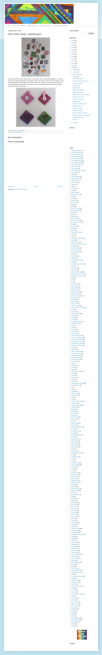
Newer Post (11, 186)
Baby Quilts (74, 192)
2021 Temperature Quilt (77, 170)
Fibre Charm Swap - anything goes (82, 115)
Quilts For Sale (32, 25)
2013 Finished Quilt (76, 154)
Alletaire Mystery (75, 176)
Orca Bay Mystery (75, 435)
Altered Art (74, 180)
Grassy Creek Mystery (77, 345)
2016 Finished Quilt (76, 158)
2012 (72, 61)
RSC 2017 (73, 510)
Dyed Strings (74, 286)
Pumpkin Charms (77, 106)
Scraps (73, 536)
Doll (72, 280)
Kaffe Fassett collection (77, 383)
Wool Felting (74, 622)
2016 (72, 52)
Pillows (73, 449)
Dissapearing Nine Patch (77, 276)
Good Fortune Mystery (77, 337)
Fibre (17, 132)
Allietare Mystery (75, 178)
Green (72, 347)
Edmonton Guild (75, 292)
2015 (72, 54)
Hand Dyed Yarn (75, 359)
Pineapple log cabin (76, 453)
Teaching (73, 584)
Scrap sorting (74, 530)
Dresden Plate (75, 284)
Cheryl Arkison (75, 242)
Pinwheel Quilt (75, 457)
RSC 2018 (73, 512)
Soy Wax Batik (75, 558)
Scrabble (73, 526)
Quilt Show (74, 478)
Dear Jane (73, 270)
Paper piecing (74, 443)
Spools (73, 564)
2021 (72, 40)
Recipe (73, 492)
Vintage (73, 612)
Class (72, 254)
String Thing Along (76, 572)
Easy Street (74, 289)
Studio (72, 574)
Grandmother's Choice (77, 341)
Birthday (73, 212)
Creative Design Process (77, 264)
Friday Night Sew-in (76, 321)
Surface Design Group (77, 576)
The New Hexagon (76, 586)
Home (8, 25)
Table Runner (74, 580)
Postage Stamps (75, 462)
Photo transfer (74, 447)
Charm (13, 132)
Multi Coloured (75, 417)
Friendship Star (75, 323)
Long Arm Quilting (75, 405)
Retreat (73, 500)
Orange (73, 433)
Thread (73, 588)
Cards (72, 236)
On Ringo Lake (75, 431)
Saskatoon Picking (77, 110)
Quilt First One (75, 474)
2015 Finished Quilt (76, 156)
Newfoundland (75, 423)
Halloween (74, 349)
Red (72, 496)
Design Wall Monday (76, 272)
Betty (72, 206)
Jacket (73, 379)
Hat (72, 363)
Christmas (73, 246)
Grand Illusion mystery (77, 339)
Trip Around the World (76, 594)
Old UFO (73, 429)
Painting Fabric (75, 439)
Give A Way (74, 333)
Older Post (60, 186)
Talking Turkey (75, 582)
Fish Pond (75, 119)
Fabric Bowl (74, 301)
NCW (72, 421)
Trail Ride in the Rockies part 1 (81, 81)
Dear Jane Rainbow (19, 25)
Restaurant (74, 498)
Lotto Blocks (74, 407)
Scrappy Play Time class (77, 534)
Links (72, 399)
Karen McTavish (75, 385)
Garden (73, 329)
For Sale (73, 319)
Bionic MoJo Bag (75, 210)
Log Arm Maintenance (77, 401)
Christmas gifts (75, 248)
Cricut (72, 266)
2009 (72, 68)
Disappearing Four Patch (77, 274)
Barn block (74, 200)
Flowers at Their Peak (78, 99)
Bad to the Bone (75, 194)
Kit (71, 387)
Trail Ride (73, 592)
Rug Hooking (74, 522)
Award (72, 190)
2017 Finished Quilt (76, 160)
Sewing (73, 540)
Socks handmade (75, 554)
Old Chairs (74, 425)
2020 (72, 42)
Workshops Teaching (60, 25)
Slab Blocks (74, 550)
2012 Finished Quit (76, 152)
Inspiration (73, 377)
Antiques (73, 184)
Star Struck (74, 568)
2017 (72, 49)
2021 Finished (74, 168)
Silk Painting (74, 548)
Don (72, 282)
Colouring (73, 258)
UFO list (73, 600)
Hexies (73, 367)
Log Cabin (73, 403)
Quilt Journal (74, 476)
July (74, 122)
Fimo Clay (73, 311)
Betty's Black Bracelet (78, 90)
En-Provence (74, 297)
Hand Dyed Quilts (75, 355)
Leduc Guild (74, 395)
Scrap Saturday (75, 528)
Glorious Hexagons (76, 335)
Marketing (73, 411)
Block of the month (76, 222)
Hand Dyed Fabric (76, 353)
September (76, 74)
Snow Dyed (74, 552)
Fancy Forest (74, 303)
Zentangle (73, 626)
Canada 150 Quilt (75, 232)
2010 (72, 65)
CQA (72, 262)
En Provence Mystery (76, 296)
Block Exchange (75, 220)
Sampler (73, 524)
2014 (72, 56)
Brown (72, 228)
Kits (72, 389)
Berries (73, 204)
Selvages (73, 538)
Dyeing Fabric (74, 288)
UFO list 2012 (74, 602)
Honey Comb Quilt (76, 371)
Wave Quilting (76, 101)
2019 (72, 45)
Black (72, 214)
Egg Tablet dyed (75, 293)
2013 (72, 58)
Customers (74, 268)
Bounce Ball (74, 226)
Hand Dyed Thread (76, 357)
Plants (72, 459)
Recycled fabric (75, 494)
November (76, 70)
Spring (73, 566)
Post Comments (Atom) (21, 189)
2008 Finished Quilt (76, 150)
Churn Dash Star (75, 252)
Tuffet (72, 596)
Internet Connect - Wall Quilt (80, 113)
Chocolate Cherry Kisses (77, 244)
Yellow (72, 624)
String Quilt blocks (76, 570)
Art (72, 186)
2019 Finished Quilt (76, 164)
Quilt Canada (74, 472)
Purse (72, 470)
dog (72, 278)
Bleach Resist (74, 218)
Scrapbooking (74, 532)
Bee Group (74, 202)
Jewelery (73, 381)
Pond (72, 461)
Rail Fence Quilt (75, 488)
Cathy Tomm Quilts (32, 9)
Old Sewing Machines (76, 427)
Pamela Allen (74, 441)
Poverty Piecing (75, 465)
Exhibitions (74, 299)
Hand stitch (74, 361)
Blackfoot (73, 216)
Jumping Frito (76, 85)
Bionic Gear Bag (75, 208)
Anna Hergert (74, 182)
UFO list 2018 (74, 606)
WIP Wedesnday (75, 618)
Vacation (73, 610)
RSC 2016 (73, 508)
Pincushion (74, 451)
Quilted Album (74, 480)
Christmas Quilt (75, 250)
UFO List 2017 (75, 604)
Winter (73, 616)
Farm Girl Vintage (75, 305)
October (75, 72)
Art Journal (74, 188)
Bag (72, 196)
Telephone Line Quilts (78, 117)
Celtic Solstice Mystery (77, 238)
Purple (73, 469)
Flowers (73, 317)
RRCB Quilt (74, 502)
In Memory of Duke (77, 78)
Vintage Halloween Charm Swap (81, 94)
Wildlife (73, 614)
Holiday (73, 369)
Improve (73, 375)
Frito (72, 325)
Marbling (73, 409)
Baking (73, 198)
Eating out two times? (78, 92)
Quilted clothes (75, 482)
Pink (72, 455)
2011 (72, 63)
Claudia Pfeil (74, 256)
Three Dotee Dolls (77, 108)
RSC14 (73, 520)
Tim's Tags (74, 590)
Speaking (73, 560)
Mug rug (73, 415)
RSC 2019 (73, 514)
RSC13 (73, 518)
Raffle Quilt (74, 486)
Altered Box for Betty (78, 97)
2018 (72, 47)
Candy (73, 234)
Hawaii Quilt (74, 365)
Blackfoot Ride (76, 88)
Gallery (73, 327)
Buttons (73, 230)
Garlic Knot (74, 331)
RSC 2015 (73, 506)
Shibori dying (74, 542)
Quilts (72, 484)
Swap (20, 132)
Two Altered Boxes (77, 83)
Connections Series (76, 260)
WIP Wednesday (75, 620)
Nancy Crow (74, 419)
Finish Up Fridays (75, 313)
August (75, 76)
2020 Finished (74, 166)
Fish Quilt (73, 315)
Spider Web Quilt (75, 562)
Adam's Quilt (74, 172)
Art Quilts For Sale (45, 25)
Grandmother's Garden (77, 343)
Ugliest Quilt (74, 608)
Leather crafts (74, 393)
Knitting (73, 391)
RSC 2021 (73, 516)
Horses (73, 373)
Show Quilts (74, 546)
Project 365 (74, 466)
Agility (72, 174)
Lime (72, 397)
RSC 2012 (73, 504)
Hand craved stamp (76, 351)
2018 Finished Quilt (76, 162)
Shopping (73, 544)
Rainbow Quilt (74, 490)
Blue (72, 224)
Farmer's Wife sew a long (77, 307)
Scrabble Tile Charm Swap (80, 104)
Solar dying (74, 556)
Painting (73, 437)
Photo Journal (74, 445)
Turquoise (73, 598)
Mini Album (74, 413)
